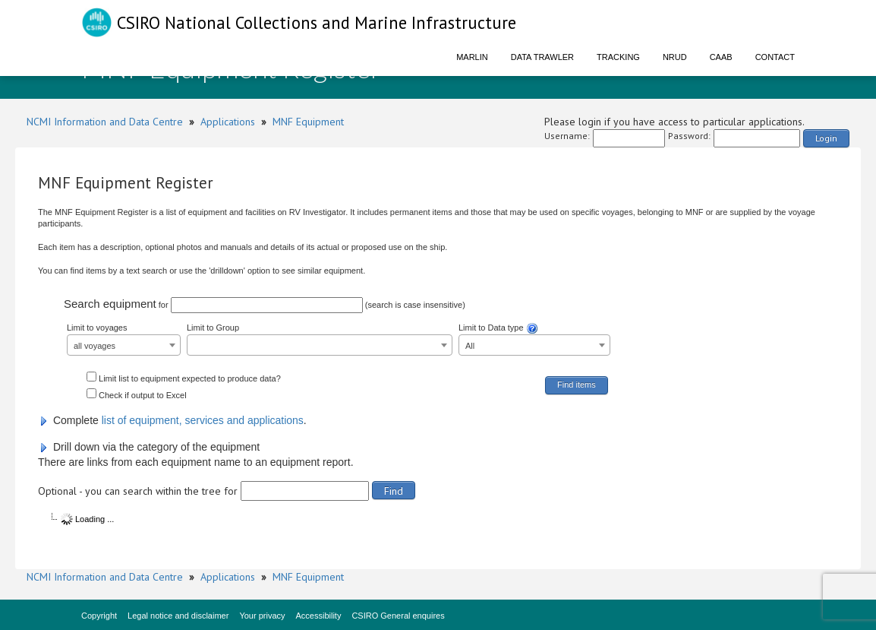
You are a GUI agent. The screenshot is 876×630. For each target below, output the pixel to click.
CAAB (721, 57)
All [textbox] (469, 345)
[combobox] (124, 345)
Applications (227, 121)
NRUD (675, 57)
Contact (775, 57)
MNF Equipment (308, 121)
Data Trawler (542, 57)
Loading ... (87, 518)
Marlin (472, 57)
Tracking (618, 57)
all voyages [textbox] (94, 345)
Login (826, 138)
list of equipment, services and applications (203, 420)
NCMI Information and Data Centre (105, 121)
